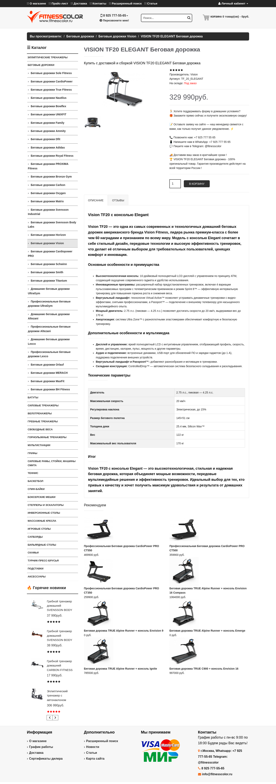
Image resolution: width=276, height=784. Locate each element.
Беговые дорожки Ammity (48, 131)
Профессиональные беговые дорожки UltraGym (49, 303)
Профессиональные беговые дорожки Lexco (49, 354)
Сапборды (35, 536)
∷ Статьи (150, 3)
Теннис (33, 473)
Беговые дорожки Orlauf (47, 364)
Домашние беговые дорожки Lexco (49, 341)
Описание (96, 200)
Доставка (36, 752)
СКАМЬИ (33, 552)
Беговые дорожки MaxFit (47, 381)
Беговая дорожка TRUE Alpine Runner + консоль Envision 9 (124, 630)
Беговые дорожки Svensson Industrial (48, 212)
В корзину (196, 183)
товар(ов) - (236, 16)
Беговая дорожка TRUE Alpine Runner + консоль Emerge (207, 630)
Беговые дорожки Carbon (48, 184)
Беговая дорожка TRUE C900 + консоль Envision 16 (203, 668)
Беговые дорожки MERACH (49, 372)
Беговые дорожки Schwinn (49, 264)
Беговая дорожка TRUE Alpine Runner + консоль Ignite (120, 668)
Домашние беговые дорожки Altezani (49, 316)
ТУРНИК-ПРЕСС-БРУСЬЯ (43, 560)
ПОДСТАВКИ (35, 568)
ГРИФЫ (32, 453)
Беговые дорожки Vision (47, 243)
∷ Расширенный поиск (125, 3)
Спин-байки (36, 489)
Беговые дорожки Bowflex (48, 106)
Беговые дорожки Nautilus (48, 97)
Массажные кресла (42, 520)
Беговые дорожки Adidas (48, 147)
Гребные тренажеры (43, 421)
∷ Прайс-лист (58, 3)
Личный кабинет (233, 3)
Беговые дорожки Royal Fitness (52, 155)
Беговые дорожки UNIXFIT (48, 114)
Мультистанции (39, 445)
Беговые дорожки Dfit (45, 139)
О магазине (38, 741)
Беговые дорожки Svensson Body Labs (52, 224)
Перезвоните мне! (114, 20)
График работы (41, 747)
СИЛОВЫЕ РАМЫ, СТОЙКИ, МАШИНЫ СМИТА (51, 463)
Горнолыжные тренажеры (47, 437)
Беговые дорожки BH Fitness (50, 389)
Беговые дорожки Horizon (48, 234)
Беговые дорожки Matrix (47, 201)
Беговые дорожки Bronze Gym (51, 176)
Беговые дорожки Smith (47, 272)
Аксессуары (37, 576)
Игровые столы (39, 528)
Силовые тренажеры (43, 405)
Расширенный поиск (102, 741)
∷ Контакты (98, 3)
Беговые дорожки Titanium (49, 280)
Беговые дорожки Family (47, 122)
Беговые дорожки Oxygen (48, 193)
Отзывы (118, 200)
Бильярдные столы (42, 544)
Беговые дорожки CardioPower (52, 81)
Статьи (91, 752)
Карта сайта (95, 758)
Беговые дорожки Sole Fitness (51, 73)
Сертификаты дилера (46, 758)
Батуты (33, 397)
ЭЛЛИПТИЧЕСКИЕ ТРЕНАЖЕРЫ (47, 57)
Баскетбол (35, 481)
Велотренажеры (40, 413)
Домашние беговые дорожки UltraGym (49, 291)
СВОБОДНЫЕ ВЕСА (40, 429)
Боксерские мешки (41, 497)
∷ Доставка (79, 3)
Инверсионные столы (44, 512)
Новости (92, 747)
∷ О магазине (36, 3)
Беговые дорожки (41, 65)
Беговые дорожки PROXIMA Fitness (48, 166)
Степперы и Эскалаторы (46, 505)
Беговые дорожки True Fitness (51, 89)
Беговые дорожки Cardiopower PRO (50, 253)
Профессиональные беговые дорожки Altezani (49, 328)
